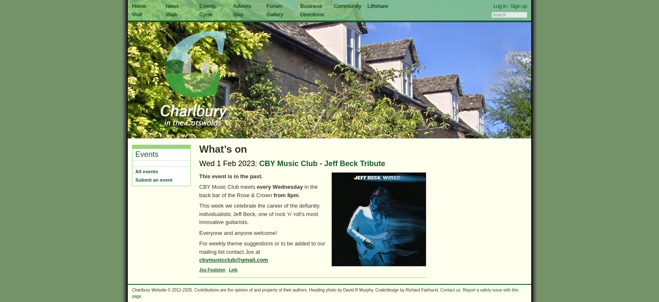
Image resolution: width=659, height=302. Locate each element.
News (172, 6)
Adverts (242, 6)
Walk (171, 14)
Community (347, 6)
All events (146, 171)
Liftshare (377, 6)
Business (311, 6)
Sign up (518, 6)
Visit (137, 14)
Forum (274, 6)
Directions (312, 14)
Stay (238, 14)
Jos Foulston (212, 270)
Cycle (205, 14)
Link (233, 270)
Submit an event (153, 179)
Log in (500, 6)
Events (207, 6)
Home (139, 6)
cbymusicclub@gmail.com (233, 260)
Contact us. (451, 290)
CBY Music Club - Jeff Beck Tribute (322, 163)
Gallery (274, 14)
